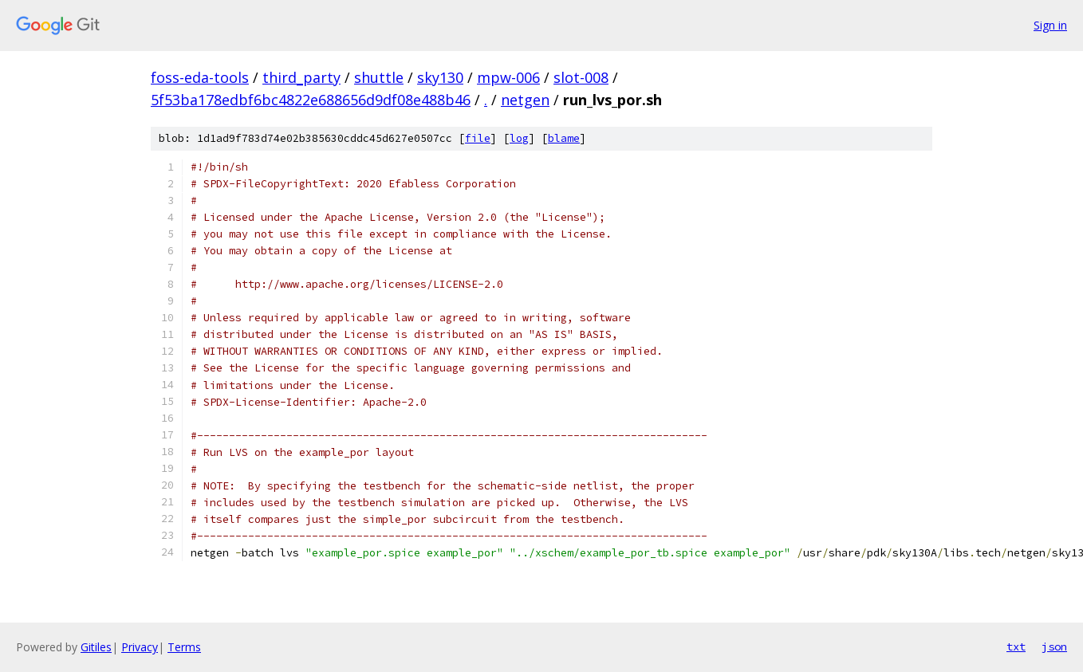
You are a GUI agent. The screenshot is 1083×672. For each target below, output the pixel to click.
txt (1016, 646)
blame (564, 138)
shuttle (379, 77)
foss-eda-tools (200, 77)
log (519, 138)
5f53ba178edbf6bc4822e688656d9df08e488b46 (311, 99)
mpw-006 (508, 77)
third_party (301, 77)
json (1054, 646)
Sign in (1050, 25)
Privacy (139, 646)
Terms (184, 646)
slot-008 (580, 77)
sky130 (440, 77)
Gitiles (96, 646)
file (477, 138)
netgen (525, 99)
